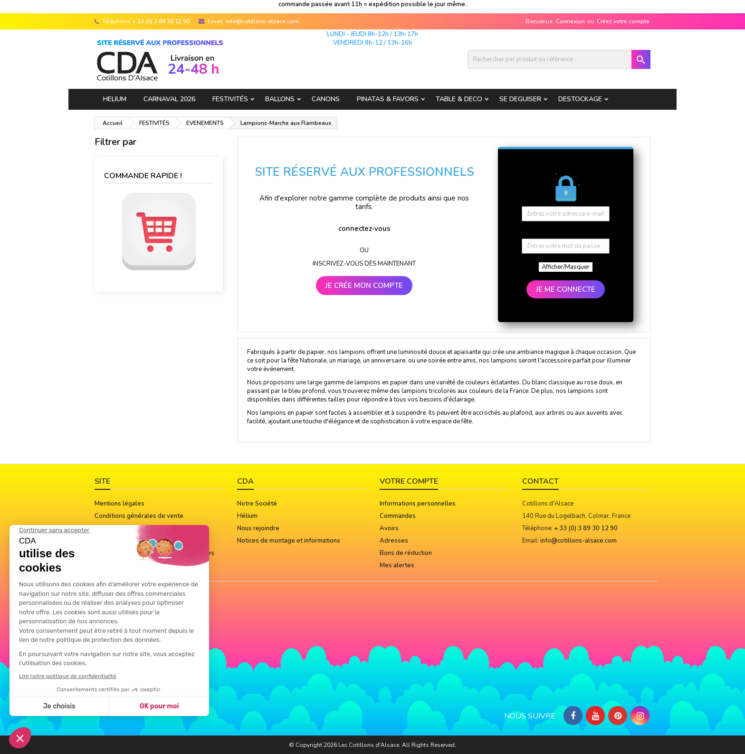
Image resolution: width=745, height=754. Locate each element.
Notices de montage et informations (288, 540)
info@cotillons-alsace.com (262, 21)
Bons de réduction (406, 553)
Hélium (247, 516)
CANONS (326, 99)
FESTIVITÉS (230, 99)
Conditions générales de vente (139, 516)
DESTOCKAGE (580, 99)
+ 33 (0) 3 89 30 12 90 (161, 21)
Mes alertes (397, 565)
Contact (540, 481)
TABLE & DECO (459, 99)
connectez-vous (364, 228)
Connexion (570, 21)
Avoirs (389, 528)
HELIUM (114, 99)
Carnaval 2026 (169, 99)
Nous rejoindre (258, 528)
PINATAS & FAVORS (388, 99)
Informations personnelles (418, 503)
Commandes (398, 516)
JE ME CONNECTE (565, 289)
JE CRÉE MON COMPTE (364, 285)
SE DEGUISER (520, 99)
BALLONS (280, 99)
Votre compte (409, 481)
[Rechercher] (559, 59)
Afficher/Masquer (566, 267)
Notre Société (257, 503)
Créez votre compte (623, 21)
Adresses (394, 540)
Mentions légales (119, 503)
